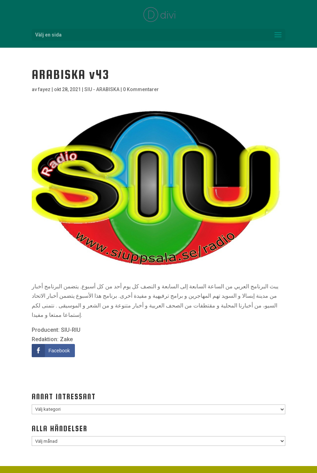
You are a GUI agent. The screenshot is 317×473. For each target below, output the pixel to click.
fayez (44, 89)
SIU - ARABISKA (101, 89)
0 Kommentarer (141, 89)
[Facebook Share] (53, 350)
